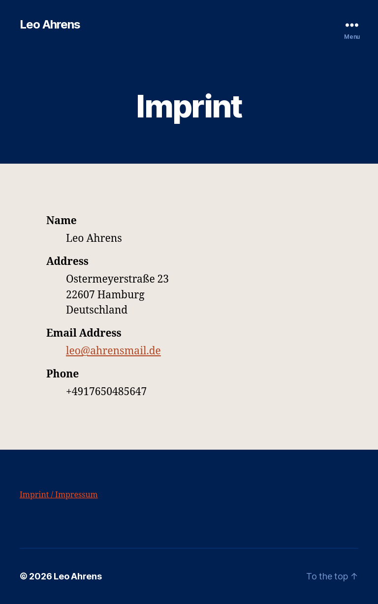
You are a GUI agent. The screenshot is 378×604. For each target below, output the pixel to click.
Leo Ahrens (50, 24)
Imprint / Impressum (59, 495)
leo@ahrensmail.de (113, 351)
